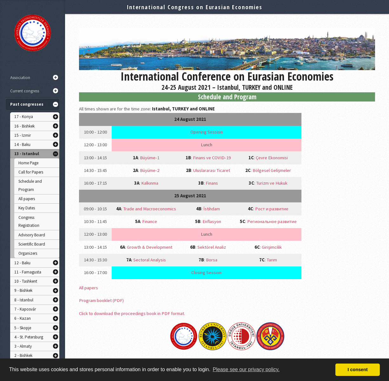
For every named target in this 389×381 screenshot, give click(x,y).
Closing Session (206, 272)
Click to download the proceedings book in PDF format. (132, 313)
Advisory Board (31, 235)
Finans (212, 183)
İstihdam (211, 209)
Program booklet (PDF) (101, 300)
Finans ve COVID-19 (212, 158)
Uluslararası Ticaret (211, 170)
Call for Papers (30, 172)
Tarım (272, 260)
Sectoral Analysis (149, 260)
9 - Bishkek (23, 290)
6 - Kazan (22, 318)
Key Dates (26, 208)
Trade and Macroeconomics (149, 209)
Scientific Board (31, 244)
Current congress (24, 91)
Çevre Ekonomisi (272, 158)
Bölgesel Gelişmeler (272, 170)
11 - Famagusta (27, 272)
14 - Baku (22, 144)
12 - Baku (22, 263)
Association (20, 77)
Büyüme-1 (149, 158)
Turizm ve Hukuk (271, 183)
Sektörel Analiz (211, 247)
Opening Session (206, 132)
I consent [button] (358, 369)
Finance (149, 221)
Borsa (211, 260)
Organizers (27, 253)
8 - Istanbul (23, 300)
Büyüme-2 (149, 170)
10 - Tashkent (25, 281)
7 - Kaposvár (25, 309)
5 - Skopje (22, 328)
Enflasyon (211, 221)
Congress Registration (28, 221)
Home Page (28, 163)
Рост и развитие (271, 209)
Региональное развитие (272, 221)
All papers (26, 198)
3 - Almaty (23, 346)
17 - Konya (23, 116)
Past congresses (26, 104)
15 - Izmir (22, 135)
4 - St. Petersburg (28, 337)
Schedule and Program (30, 185)
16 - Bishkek (24, 126)
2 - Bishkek (23, 355)
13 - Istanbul (26, 153)
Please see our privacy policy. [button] (246, 369)
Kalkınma (149, 183)
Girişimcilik (272, 247)
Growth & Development (149, 247)
